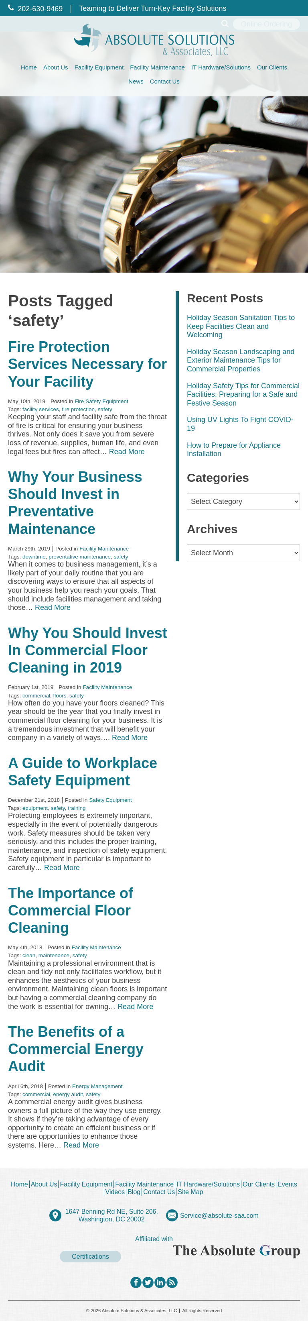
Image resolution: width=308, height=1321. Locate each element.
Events (287, 1184)
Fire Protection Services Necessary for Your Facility (87, 363)
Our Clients (272, 67)
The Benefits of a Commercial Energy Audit (76, 1048)
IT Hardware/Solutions (221, 67)
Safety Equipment (110, 800)
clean (28, 955)
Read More (127, 452)
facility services (40, 409)
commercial (36, 696)
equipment (35, 808)
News (136, 81)
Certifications (90, 1256)
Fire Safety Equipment (101, 401)
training (76, 808)
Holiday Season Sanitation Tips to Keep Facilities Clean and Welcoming (241, 326)
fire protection (78, 409)
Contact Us (165, 81)
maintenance (53, 955)
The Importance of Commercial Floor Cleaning (70, 910)
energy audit (68, 1094)
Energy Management (97, 1086)
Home (29, 67)
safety (105, 409)
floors (60, 696)
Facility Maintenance (157, 67)
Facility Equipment (99, 67)
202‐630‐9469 (35, 9)
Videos (115, 1191)
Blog (134, 1191)
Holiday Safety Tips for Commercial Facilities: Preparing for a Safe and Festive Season (243, 394)
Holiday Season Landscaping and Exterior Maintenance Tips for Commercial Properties (240, 360)
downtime (34, 557)
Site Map (190, 1191)
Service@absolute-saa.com (219, 1215)
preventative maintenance (80, 557)
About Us (55, 67)
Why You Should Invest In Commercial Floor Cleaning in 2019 (87, 650)
